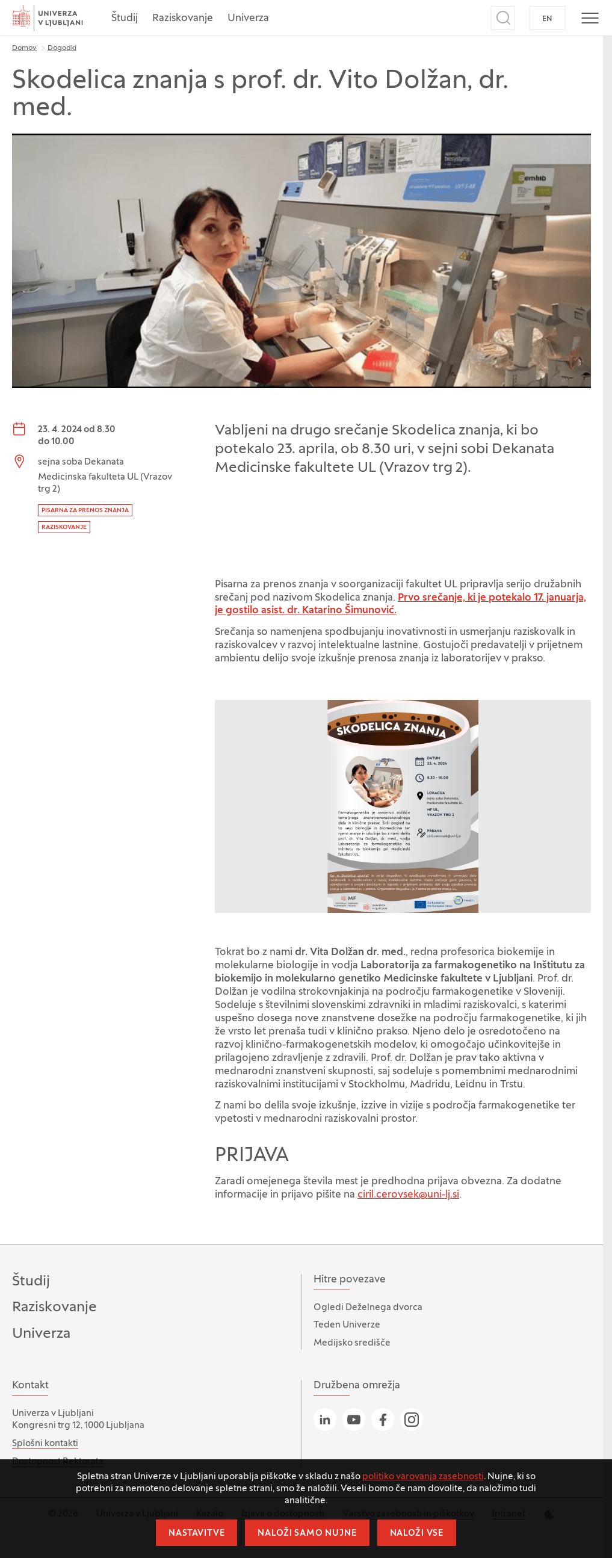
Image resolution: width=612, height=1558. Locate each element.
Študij (124, 18)
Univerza (248, 18)
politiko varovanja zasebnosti (423, 1477)
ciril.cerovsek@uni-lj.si (408, 1195)
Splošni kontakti (45, 1443)
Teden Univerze (347, 1325)
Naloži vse (417, 1534)
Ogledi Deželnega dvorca (368, 1307)
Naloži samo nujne (307, 1534)
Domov (24, 48)
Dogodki (62, 48)
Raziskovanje (182, 18)
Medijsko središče (352, 1343)
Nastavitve (196, 1534)
